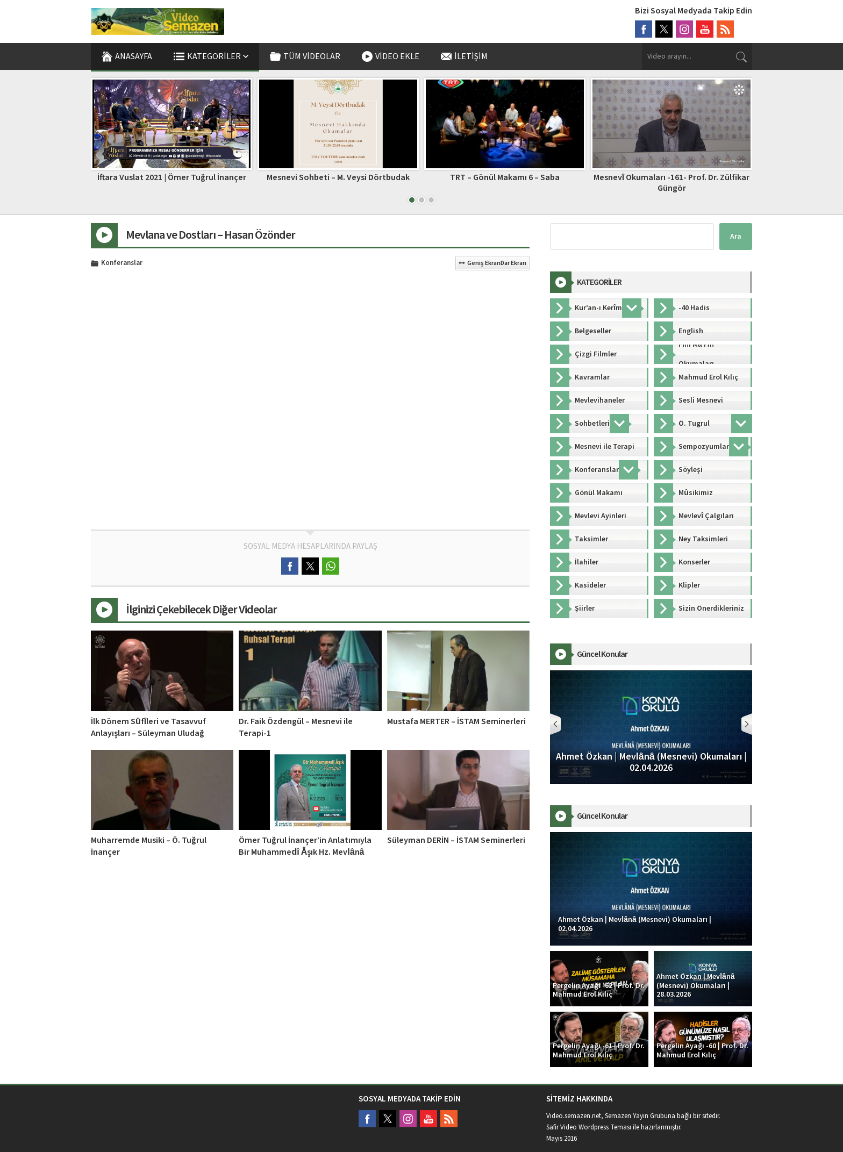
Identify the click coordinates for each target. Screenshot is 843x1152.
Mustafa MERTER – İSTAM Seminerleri (456, 721)
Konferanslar (121, 263)
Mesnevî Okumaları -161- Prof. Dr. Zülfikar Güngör (671, 182)
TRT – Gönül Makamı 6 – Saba (505, 177)
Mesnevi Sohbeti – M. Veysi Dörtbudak (338, 177)
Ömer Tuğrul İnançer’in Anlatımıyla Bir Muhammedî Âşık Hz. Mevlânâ (305, 846)
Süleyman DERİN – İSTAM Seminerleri (456, 840)
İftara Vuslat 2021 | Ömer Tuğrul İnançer (171, 177)
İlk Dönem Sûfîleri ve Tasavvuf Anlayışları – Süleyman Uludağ (148, 727)
